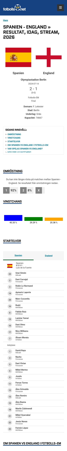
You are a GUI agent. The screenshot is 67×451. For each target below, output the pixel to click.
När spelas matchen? (19, 152)
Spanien (18, 255)
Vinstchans (13, 138)
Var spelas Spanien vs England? (25, 148)
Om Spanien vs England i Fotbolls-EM (27, 145)
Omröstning (14, 134)
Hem (5, 20)
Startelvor (13, 141)
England (48, 255)
